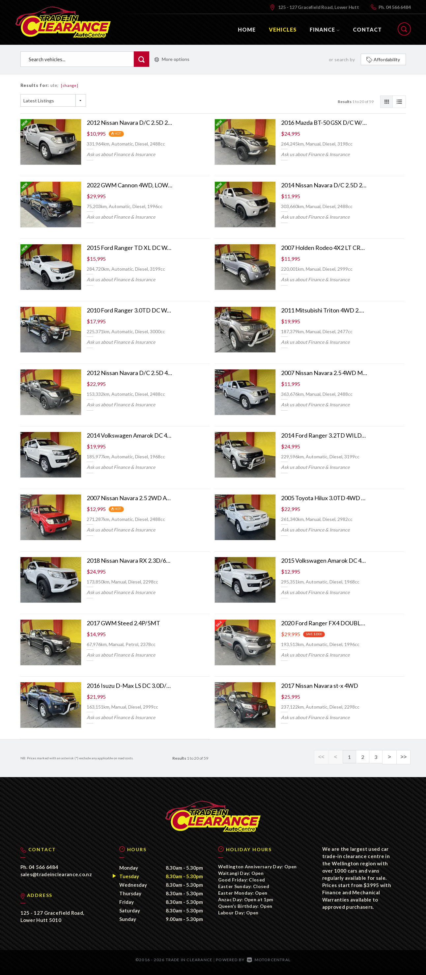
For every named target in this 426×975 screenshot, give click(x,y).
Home (247, 29)
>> (404, 757)
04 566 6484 (398, 7)
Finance (325, 29)
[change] (69, 85)
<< (325, 757)
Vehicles (283, 29)
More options (172, 59)
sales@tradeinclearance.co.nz (56, 879)
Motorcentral (269, 964)
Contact (367, 29)
